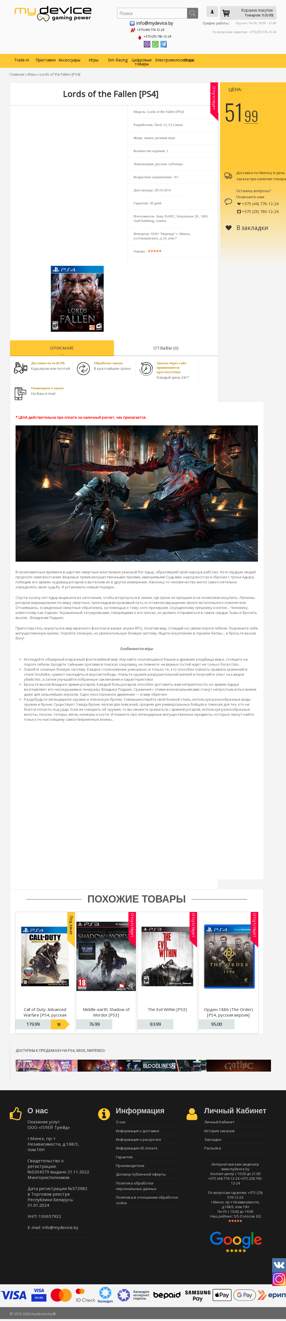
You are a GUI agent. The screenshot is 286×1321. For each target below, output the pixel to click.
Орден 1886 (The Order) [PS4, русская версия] (228, 1010)
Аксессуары (69, 58)
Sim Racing (118, 58)
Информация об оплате (137, 1150)
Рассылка (212, 1150)
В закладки (247, 226)
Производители (130, 1169)
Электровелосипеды (166, 58)
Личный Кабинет (219, 1120)
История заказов (219, 1130)
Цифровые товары (141, 60)
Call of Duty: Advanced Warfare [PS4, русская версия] (45, 1013)
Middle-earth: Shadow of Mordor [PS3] (106, 1010)
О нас (189, 58)
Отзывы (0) (165, 346)
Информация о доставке (137, 1130)
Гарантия (124, 1159)
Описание (62, 346)
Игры (93, 58)
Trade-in (21, 58)
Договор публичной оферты (141, 1179)
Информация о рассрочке (138, 1140)
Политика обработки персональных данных (136, 1191)
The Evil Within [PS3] (167, 1008)
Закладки (212, 1140)
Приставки (46, 58)
